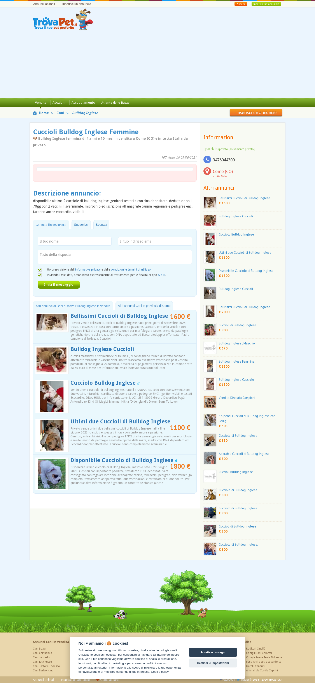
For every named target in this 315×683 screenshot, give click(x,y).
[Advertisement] (157, 65)
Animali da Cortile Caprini (262, 670)
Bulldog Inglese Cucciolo (236, 379)
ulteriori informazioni (111, 667)
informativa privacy (88, 269)
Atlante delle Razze (115, 103)
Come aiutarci (107, 679)
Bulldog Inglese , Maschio (237, 343)
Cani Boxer (40, 648)
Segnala (101, 224)
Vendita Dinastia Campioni (237, 398)
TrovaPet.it (275, 679)
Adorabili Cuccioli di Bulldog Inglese (244, 454)
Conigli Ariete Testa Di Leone (264, 657)
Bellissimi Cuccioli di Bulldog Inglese (119, 316)
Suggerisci (81, 224)
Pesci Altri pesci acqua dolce (263, 661)
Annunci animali (44, 4)
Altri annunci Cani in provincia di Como (144, 305)
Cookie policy (159, 671)
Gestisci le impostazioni (213, 663)
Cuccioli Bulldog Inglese (236, 472)
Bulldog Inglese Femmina (236, 361)
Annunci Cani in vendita (51, 642)
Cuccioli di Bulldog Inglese (237, 325)
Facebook (227, 679)
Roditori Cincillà (256, 648)
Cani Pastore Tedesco (46, 666)
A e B (161, 275)
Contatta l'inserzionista (51, 225)
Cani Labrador (42, 657)
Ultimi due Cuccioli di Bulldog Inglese (120, 421)
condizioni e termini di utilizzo (131, 269)
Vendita (40, 103)
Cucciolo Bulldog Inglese (105, 383)
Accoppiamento (83, 103)
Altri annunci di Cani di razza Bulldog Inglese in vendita (73, 306)
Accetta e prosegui (213, 652)
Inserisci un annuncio (76, 4)
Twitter (243, 679)
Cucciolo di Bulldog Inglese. (238, 490)
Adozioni (58, 103)
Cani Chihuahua (42, 653)
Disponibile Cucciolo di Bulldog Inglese (123, 460)
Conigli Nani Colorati (259, 653)
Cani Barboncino (43, 670)
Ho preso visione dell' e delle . (99, 269)
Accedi (241, 4)
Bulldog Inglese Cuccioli (102, 349)
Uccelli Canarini (255, 666)
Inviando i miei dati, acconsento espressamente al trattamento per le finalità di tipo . (106, 275)
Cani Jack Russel (42, 661)
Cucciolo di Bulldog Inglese (238, 435)
